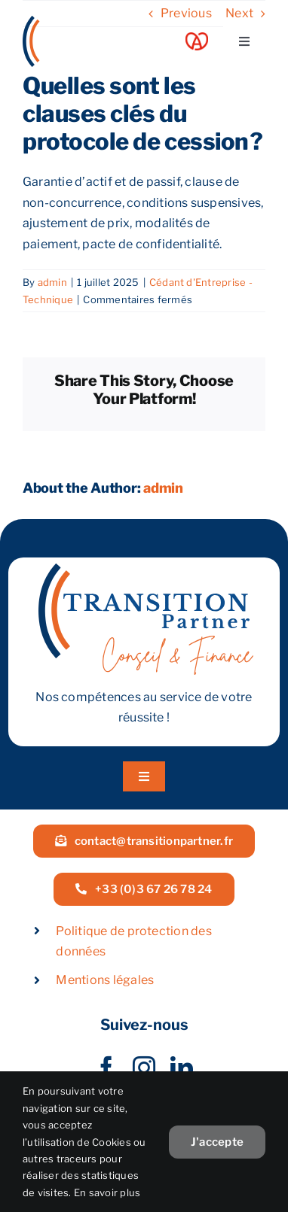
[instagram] (144, 1067)
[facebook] (106, 1067)
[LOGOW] (79, 21)
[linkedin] (181, 1067)
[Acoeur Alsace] (196, 38)
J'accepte (217, 1142)
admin (52, 282)
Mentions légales (105, 980)
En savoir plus (107, 1192)
